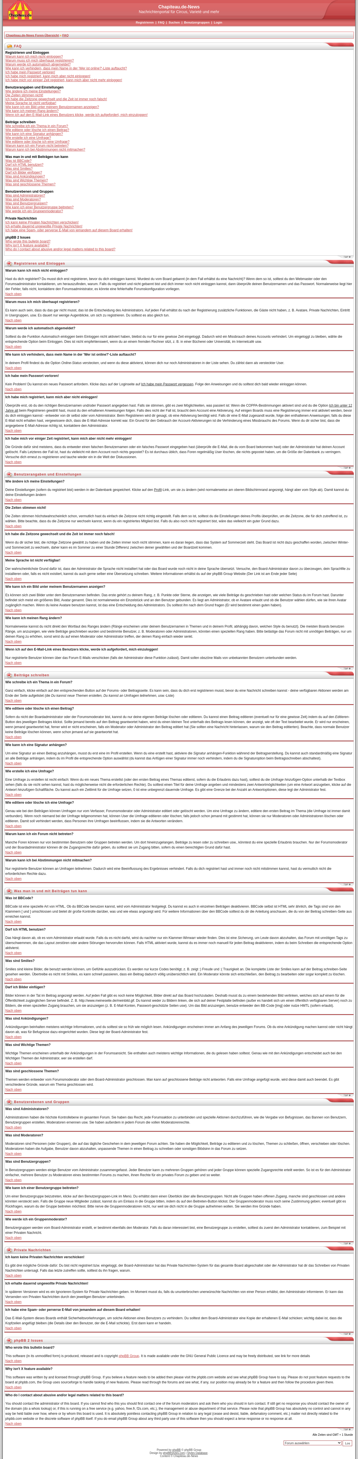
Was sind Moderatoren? (23, 199)
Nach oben (13, 294)
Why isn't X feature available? (27, 245)
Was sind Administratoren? (25, 195)
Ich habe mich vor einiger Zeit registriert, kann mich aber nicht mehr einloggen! (63, 80)
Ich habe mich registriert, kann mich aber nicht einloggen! (47, 76)
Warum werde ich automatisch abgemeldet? (38, 64)
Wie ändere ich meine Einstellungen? (33, 91)
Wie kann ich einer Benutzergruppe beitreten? (39, 207)
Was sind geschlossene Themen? (30, 184)
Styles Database (197, 1453)
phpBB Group (129, 1356)
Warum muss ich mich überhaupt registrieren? (39, 60)
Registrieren (145, 22)
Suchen (174, 22)
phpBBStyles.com (174, 1453)
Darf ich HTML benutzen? (24, 165)
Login (218, 22)
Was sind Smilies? (19, 169)
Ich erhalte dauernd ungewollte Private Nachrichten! (44, 226)
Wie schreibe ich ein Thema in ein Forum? (36, 126)
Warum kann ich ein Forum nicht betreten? (37, 146)
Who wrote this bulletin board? (27, 241)
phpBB (176, 1449)
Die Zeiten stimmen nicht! (24, 95)
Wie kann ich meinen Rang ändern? (32, 111)
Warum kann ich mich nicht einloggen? (34, 57)
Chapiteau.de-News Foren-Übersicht (32, 35)
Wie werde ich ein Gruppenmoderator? (34, 211)
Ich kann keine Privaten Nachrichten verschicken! (42, 222)
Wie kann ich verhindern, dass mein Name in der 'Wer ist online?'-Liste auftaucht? (66, 68)
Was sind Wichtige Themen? (26, 180)
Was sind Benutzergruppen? (26, 203)
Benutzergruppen (196, 22)
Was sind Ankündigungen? (25, 176)
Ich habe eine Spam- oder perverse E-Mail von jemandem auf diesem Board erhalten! (69, 230)
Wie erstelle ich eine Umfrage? (28, 138)
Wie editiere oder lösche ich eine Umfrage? (37, 142)
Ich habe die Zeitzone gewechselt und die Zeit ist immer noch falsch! (56, 99)
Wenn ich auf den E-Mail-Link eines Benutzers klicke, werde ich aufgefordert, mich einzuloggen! (76, 115)
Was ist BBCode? (18, 161)
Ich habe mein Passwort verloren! (30, 72)
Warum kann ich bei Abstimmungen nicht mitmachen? (45, 150)
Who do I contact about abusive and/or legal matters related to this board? (60, 249)
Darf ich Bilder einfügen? (23, 172)
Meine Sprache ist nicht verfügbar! (30, 103)
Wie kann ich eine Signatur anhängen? (34, 134)
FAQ (161, 22)
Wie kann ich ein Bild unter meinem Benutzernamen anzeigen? (52, 107)
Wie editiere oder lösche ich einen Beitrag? (37, 130)
